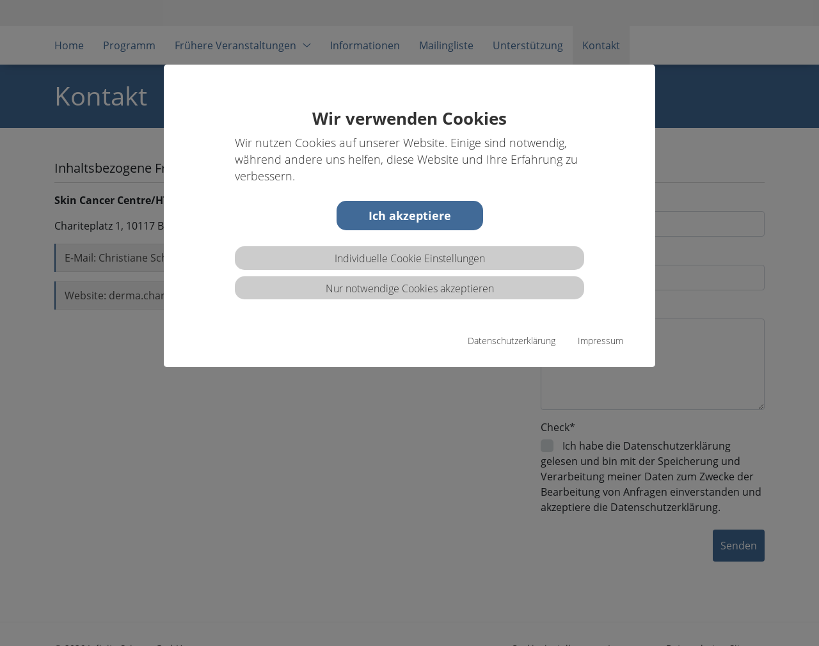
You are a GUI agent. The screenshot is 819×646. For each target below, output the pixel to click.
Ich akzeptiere (410, 215)
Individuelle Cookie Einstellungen (410, 258)
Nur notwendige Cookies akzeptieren (410, 288)
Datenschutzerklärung (511, 341)
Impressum (600, 341)
